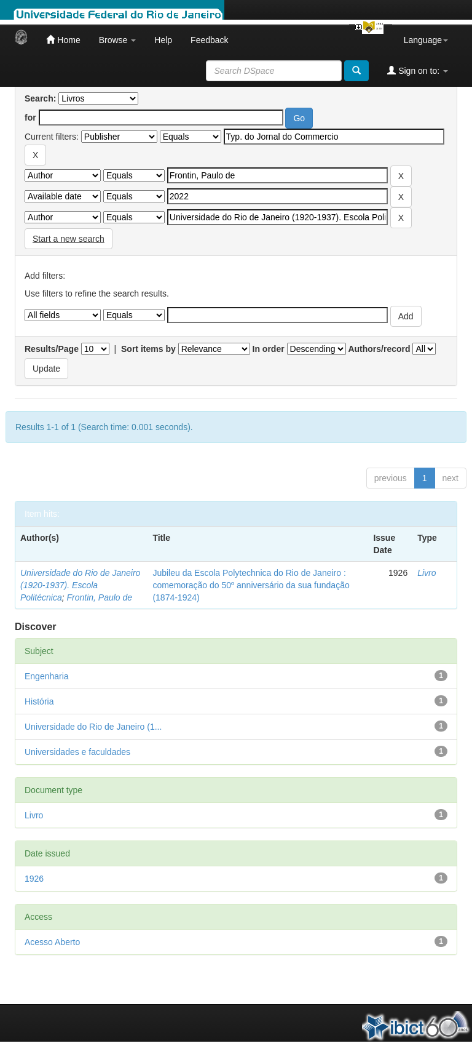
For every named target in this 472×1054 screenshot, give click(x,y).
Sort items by (148, 349)
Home (63, 39)
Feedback (209, 40)
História (39, 701)
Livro (426, 573)
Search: (40, 98)
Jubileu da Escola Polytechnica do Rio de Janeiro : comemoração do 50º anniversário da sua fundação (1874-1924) (250, 585)
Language (426, 40)
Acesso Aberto (52, 942)
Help (163, 40)
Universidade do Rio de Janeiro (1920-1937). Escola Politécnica (80, 585)
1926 (34, 879)
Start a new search (68, 239)
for (30, 117)
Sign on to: (417, 70)
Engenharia (47, 676)
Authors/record (379, 349)
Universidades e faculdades (77, 752)
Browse (117, 40)
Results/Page (52, 349)
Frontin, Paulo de (99, 597)
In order (269, 349)
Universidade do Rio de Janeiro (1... (93, 727)
